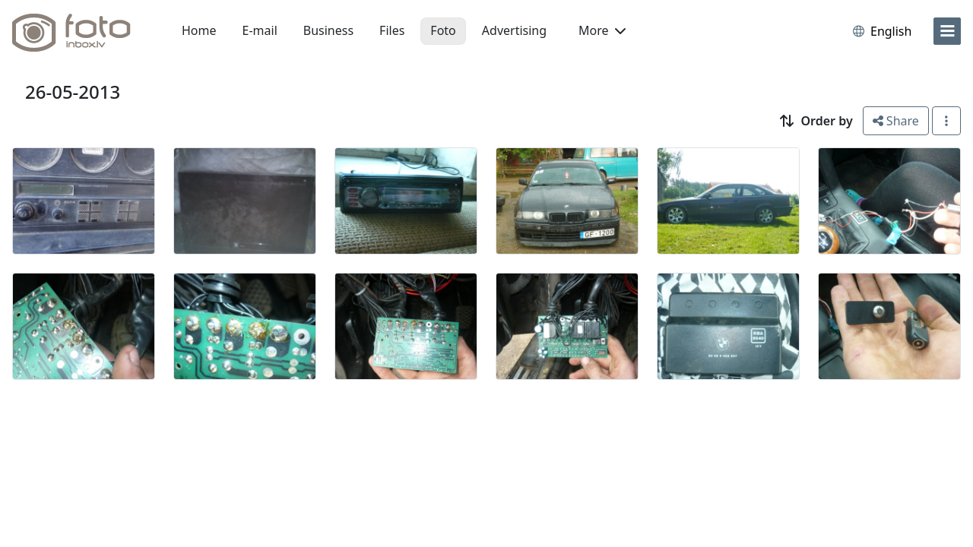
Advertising (514, 30)
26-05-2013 (72, 91)
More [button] (602, 30)
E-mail (259, 30)
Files (391, 30)
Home (199, 30)
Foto (442, 30)
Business (328, 30)
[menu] (947, 31)
